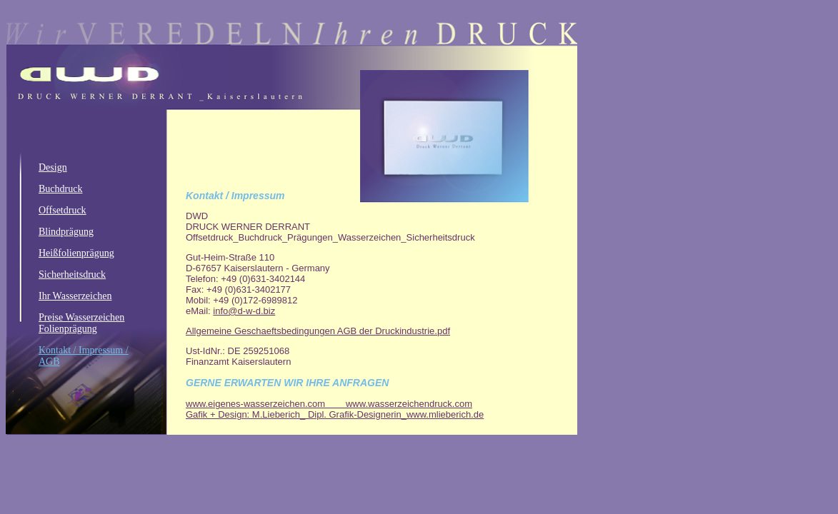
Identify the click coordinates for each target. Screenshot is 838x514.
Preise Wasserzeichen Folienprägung (81, 323)
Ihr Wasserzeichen (75, 296)
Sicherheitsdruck (72, 274)
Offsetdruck (62, 210)
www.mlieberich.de (445, 414)
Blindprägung (66, 231)
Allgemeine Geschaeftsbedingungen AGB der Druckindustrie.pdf (318, 331)
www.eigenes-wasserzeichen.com (266, 403)
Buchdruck (60, 188)
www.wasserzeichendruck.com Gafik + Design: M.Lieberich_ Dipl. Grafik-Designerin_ (329, 409)
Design (53, 167)
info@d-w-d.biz (244, 311)
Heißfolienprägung (76, 253)
